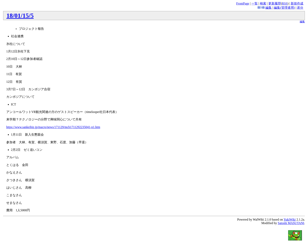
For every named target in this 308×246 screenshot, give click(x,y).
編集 (268, 7)
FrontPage (242, 3)
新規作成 (297, 3)
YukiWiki (290, 219)
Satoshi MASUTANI (291, 223)
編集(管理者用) (284, 7)
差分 (300, 7)
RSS (284, 3)
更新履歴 (274, 3)
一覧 (254, 3)
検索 (263, 3)
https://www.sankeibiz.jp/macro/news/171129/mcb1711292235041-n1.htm (53, 127)
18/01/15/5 (20, 15)
